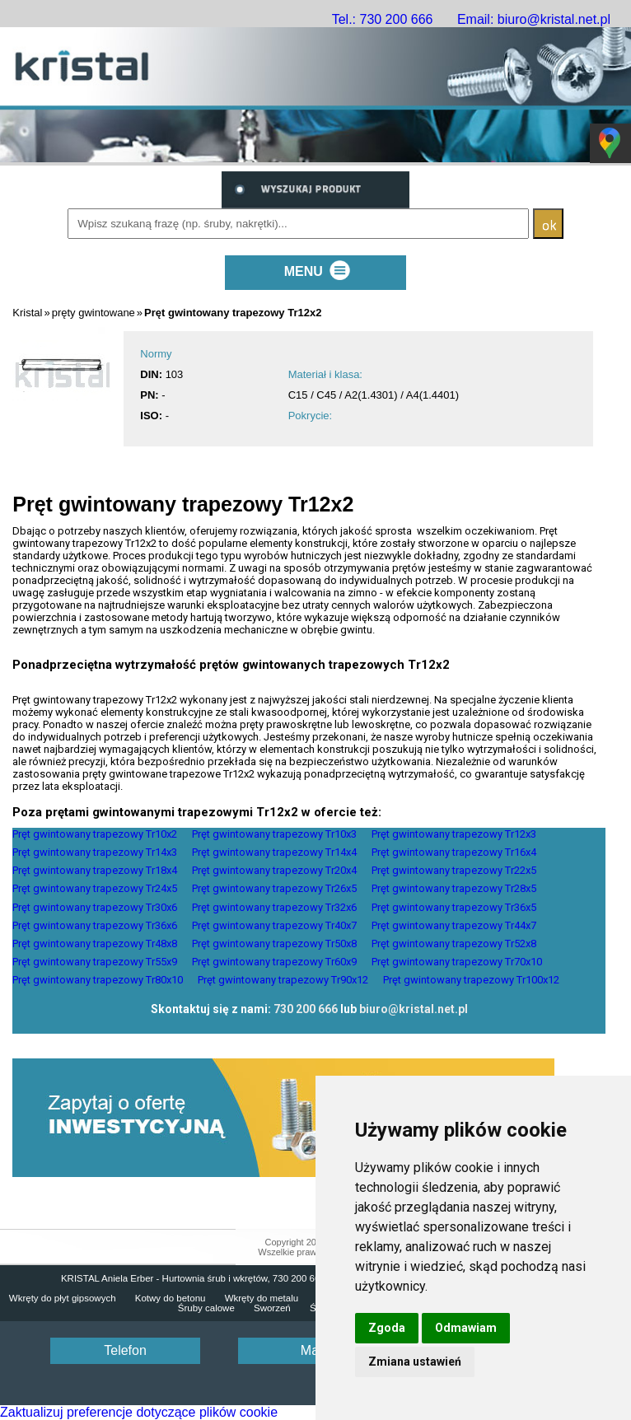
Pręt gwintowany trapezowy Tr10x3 (274, 834)
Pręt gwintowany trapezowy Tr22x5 (454, 870)
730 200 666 (305, 1009)
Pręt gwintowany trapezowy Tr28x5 (454, 888)
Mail (313, 1350)
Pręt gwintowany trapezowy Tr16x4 (454, 852)
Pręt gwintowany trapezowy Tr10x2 (94, 834)
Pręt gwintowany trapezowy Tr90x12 (283, 980)
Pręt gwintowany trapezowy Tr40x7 (274, 925)
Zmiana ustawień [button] (414, 1361)
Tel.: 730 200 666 (382, 19)
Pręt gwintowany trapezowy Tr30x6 (94, 907)
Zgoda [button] (386, 1327)
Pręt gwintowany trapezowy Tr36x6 (94, 925)
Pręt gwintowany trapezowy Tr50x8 (274, 943)
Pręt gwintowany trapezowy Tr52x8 (454, 943)
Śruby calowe (206, 1308)
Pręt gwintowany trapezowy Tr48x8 (94, 943)
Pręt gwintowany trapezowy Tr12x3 (454, 834)
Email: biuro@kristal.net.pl (533, 19)
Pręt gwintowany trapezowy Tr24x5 (94, 888)
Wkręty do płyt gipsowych (62, 1298)
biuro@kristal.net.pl (413, 1009)
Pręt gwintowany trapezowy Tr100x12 (471, 980)
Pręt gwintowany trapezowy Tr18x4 (94, 870)
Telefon (125, 1350)
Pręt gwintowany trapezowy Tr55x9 (94, 961)
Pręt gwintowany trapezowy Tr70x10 (457, 961)
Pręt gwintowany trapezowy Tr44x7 (454, 925)
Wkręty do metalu (261, 1298)
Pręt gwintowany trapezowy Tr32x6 (274, 907)
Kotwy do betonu (170, 1298)
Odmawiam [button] (466, 1327)
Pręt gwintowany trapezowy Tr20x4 (274, 870)
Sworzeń (272, 1308)
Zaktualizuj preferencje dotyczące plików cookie (139, 1412)
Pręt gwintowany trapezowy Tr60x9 (274, 961)
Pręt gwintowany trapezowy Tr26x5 (274, 888)
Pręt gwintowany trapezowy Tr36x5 (454, 907)
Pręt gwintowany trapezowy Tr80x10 (97, 980)
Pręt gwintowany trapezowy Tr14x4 (274, 852)
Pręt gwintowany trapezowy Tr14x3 (94, 852)
